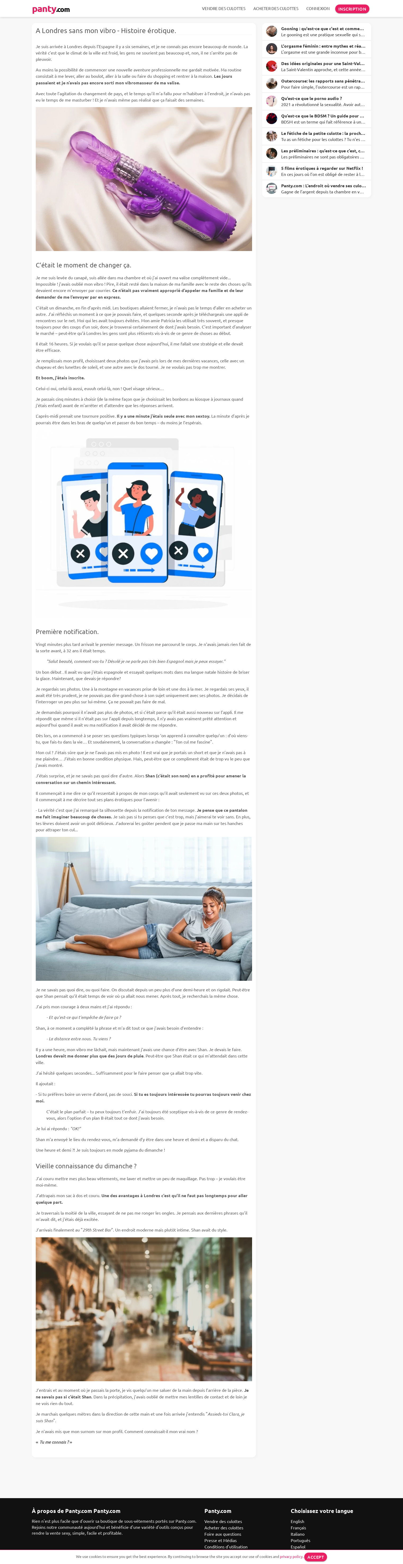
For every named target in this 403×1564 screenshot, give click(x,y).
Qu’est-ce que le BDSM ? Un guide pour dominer (323, 115)
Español (298, 1546)
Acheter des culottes (275, 8)
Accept (315, 1557)
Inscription (352, 9)
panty (51, 8)
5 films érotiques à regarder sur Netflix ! (322, 168)
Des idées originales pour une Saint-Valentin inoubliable (323, 63)
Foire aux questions (222, 1533)
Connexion (318, 8)
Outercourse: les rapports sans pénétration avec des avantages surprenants (323, 81)
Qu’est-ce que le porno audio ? (311, 98)
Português (300, 1540)
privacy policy (291, 1556)
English (297, 1521)
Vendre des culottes (223, 8)
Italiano (298, 1533)
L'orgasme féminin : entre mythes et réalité (323, 46)
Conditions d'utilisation (226, 1546)
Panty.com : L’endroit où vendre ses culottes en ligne (323, 185)
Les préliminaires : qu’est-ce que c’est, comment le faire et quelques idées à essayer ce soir (323, 150)
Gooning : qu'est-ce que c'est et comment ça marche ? (323, 28)
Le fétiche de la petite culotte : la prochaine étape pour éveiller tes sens (323, 133)
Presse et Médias (220, 1540)
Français (298, 1527)
